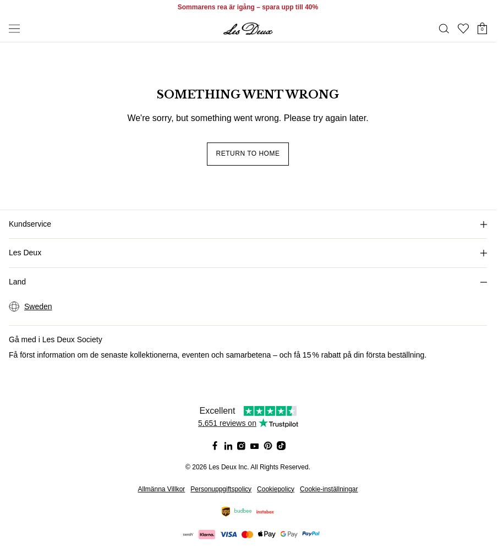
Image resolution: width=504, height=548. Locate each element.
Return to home (248, 153)
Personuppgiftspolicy (220, 489)
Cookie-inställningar (329, 489)
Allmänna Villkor (161, 489)
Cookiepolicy (275, 489)
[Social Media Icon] (215, 445)
